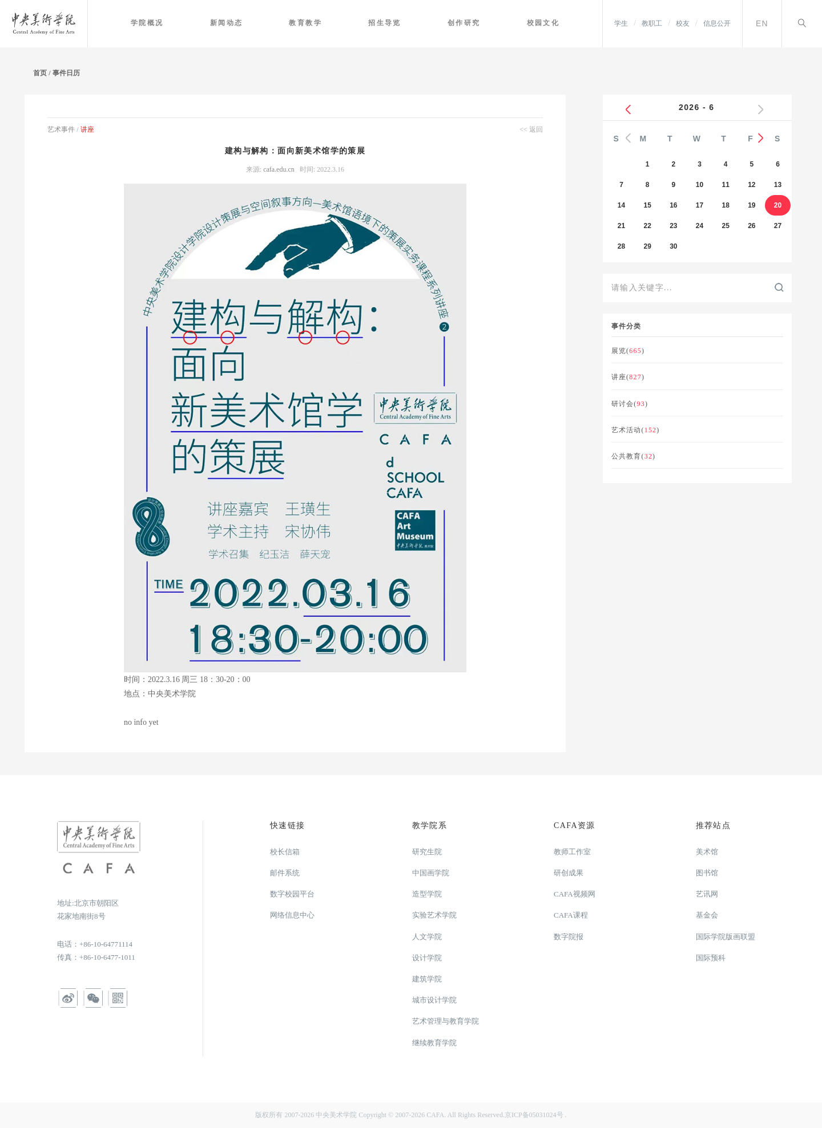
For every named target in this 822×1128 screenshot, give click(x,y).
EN (762, 23)
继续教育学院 (434, 1042)
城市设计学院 (434, 1000)
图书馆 (707, 873)
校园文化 (546, 23)
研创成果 (568, 873)
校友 (683, 23)
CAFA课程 (571, 915)
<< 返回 (531, 129)
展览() (627, 351)
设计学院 (427, 957)
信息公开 (717, 23)
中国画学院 (430, 873)
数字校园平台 (292, 894)
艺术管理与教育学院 (445, 1021)
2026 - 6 (697, 107)
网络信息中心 (292, 915)
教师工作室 (572, 851)
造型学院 (427, 894)
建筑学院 (427, 979)
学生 (621, 23)
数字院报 (568, 936)
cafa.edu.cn (279, 169)
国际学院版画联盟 (725, 936)
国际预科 (711, 957)
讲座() (627, 377)
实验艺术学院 (434, 915)
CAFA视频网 (574, 894)
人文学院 (427, 936)
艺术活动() (635, 430)
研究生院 (427, 851)
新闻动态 (245, 23)
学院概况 (170, 23)
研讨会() (629, 404)
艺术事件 (61, 129)
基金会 (707, 915)
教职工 (652, 23)
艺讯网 (707, 894)
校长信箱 (285, 851)
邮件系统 (285, 873)
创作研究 (471, 23)
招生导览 (396, 23)
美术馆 (707, 851)
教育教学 (320, 23)
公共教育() (633, 456)
